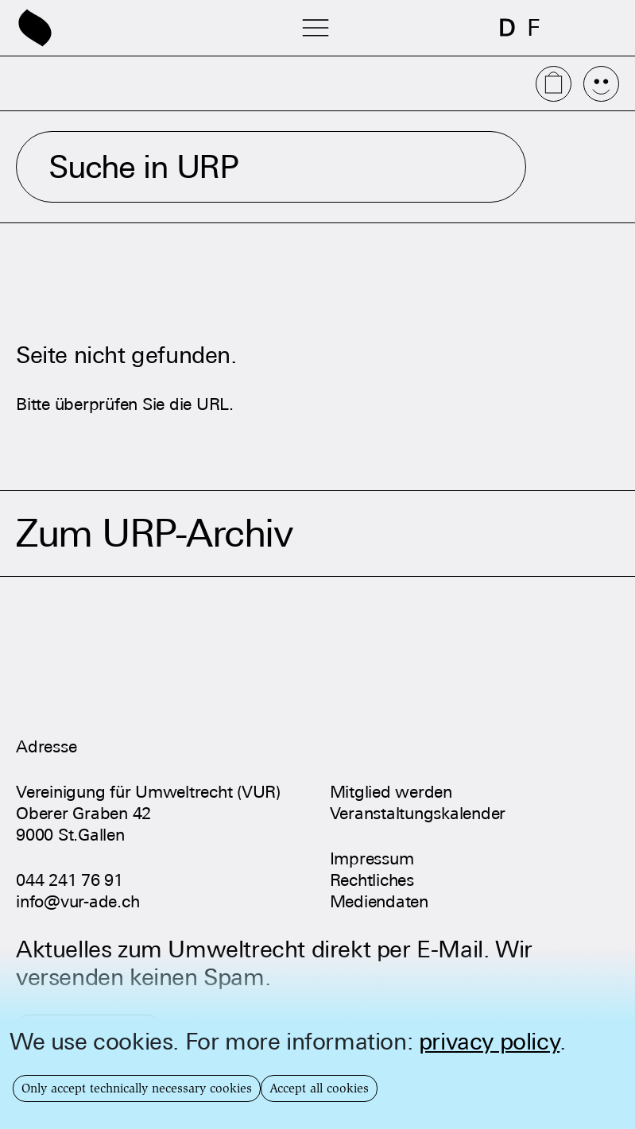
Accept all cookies (319, 1088)
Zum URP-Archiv (154, 533)
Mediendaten (379, 901)
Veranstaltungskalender (418, 813)
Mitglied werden (391, 792)
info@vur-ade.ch (77, 901)
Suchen (578, 167)
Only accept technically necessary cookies (136, 1088)
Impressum (372, 858)
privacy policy (489, 1041)
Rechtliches (372, 880)
